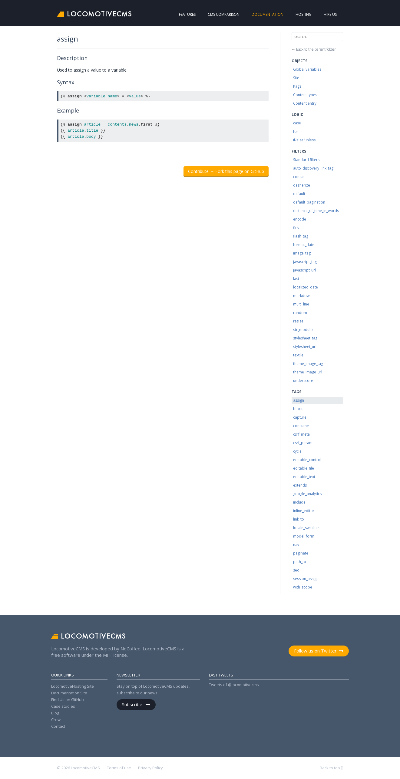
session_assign (306, 578)
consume (301, 425)
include (299, 502)
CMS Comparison (212, 14)
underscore (303, 380)
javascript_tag (305, 261)
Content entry (304, 103)
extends (300, 485)
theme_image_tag (308, 363)
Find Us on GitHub (67, 699)
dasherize (301, 185)
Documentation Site (69, 693)
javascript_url (304, 270)
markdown (302, 295)
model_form (303, 536)
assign (298, 400)
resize (298, 321)
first (296, 227)
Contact (58, 726)
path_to (299, 561)
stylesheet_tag (305, 338)
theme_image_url (307, 372)
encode (299, 219)
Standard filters (306, 159)
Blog (55, 713)
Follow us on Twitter (315, 651)
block (297, 408)
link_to (298, 519)
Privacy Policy (150, 768)
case (297, 123)
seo (296, 570)
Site (296, 77)
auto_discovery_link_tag (313, 168)
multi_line (301, 304)
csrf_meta (301, 434)
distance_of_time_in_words (316, 210)
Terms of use (119, 768)
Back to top (330, 768)
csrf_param (302, 442)
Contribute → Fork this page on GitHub (226, 171)
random (300, 312)
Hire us (325, 14)
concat (299, 176)
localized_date (305, 287)
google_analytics (307, 493)
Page (297, 86)
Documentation (256, 14)
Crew (56, 719)
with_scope (302, 587)
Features (181, 14)
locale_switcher (306, 527)
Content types (305, 94)
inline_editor (303, 510)
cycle (297, 451)
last (296, 278)
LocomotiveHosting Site (72, 686)
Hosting (298, 14)
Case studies (63, 706)
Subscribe (133, 704)
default (299, 193)
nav (296, 544)
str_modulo (303, 329)
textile (298, 355)
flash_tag (300, 236)
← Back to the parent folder (314, 49)
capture (299, 417)
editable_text (304, 476)
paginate (300, 553)
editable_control (307, 459)
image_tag (302, 253)
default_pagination (309, 202)
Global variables (307, 69)
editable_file (303, 468)
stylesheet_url (304, 346)
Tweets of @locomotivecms (234, 684)
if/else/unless (304, 140)
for (295, 131)
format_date (303, 244)
